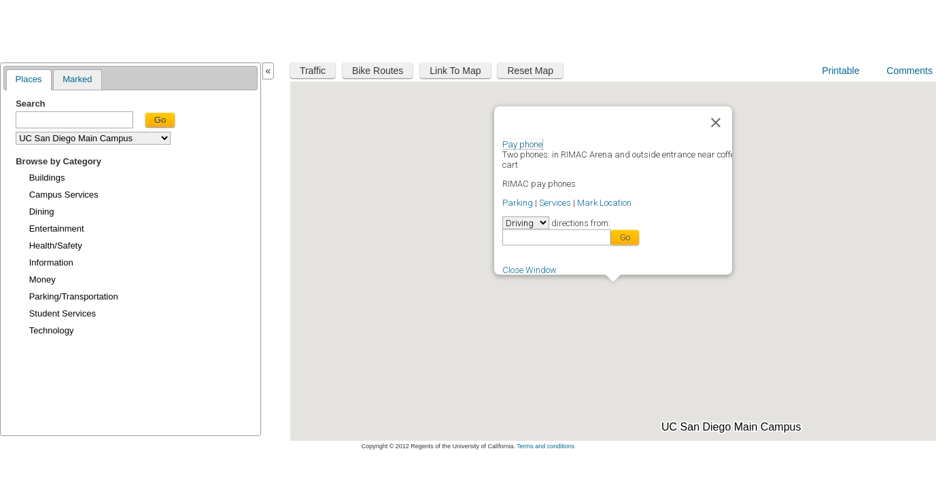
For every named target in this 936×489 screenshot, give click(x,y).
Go (160, 120)
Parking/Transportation (73, 296)
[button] (679, 322)
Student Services (62, 313)
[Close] (715, 122)
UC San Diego (848, 29)
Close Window (529, 269)
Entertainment (56, 228)
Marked (77, 79)
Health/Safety (55, 245)
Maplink (45, 29)
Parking (517, 202)
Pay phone (522, 144)
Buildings (47, 178)
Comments (909, 70)
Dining (41, 211)
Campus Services (64, 194)
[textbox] (74, 119)
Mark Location (604, 202)
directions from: (579, 222)
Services (555, 202)
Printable (840, 70)
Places (29, 79)
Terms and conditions (545, 446)
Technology (51, 330)
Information (51, 262)
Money (42, 279)
